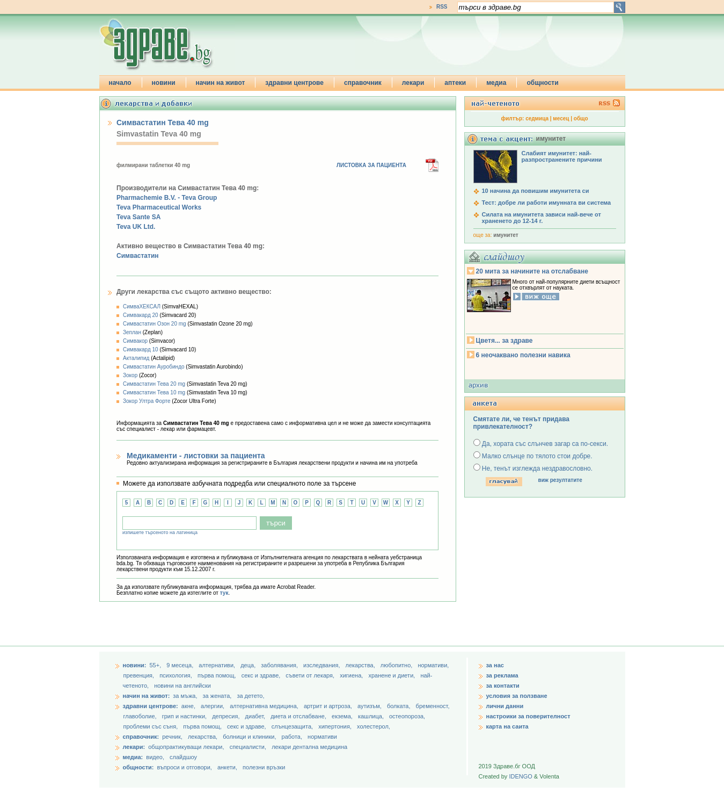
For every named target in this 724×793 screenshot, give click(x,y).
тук (224, 593)
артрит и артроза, (329, 706)
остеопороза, (407, 716)
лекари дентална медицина (309, 747)
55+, (156, 665)
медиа (496, 82)
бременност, (433, 706)
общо (581, 118)
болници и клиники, (249, 736)
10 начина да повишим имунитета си (535, 191)
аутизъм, (370, 706)
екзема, (343, 716)
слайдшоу (183, 757)
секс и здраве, (262, 675)
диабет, (256, 716)
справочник (363, 82)
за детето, (250, 696)
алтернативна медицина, (265, 706)
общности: (138, 767)
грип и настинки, (185, 716)
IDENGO (520, 776)
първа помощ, (218, 675)
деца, (248, 665)
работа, (292, 736)
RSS (442, 7)
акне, (189, 706)
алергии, (213, 706)
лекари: (134, 747)
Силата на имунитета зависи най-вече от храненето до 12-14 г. (541, 217)
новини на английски (182, 685)
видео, (155, 757)
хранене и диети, (392, 675)
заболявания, (280, 665)
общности (542, 82)
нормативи (322, 736)
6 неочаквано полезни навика (523, 355)
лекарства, (361, 665)
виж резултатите (560, 480)
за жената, (217, 696)
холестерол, (373, 726)
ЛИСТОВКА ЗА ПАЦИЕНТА (371, 165)
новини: (135, 665)
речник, (172, 736)
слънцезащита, (293, 726)
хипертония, (335, 726)
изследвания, (322, 665)
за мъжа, (185, 696)
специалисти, (248, 747)
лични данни (505, 706)
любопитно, (397, 665)
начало (120, 82)
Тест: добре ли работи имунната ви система (546, 202)
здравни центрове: (150, 706)
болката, (399, 706)
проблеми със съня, (151, 726)
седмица (537, 118)
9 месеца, (180, 665)
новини (163, 82)
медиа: (133, 757)
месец (561, 118)
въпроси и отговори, (184, 767)
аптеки (455, 82)
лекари (413, 82)
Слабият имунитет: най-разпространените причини (562, 156)
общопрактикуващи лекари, (186, 747)
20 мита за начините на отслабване (532, 271)
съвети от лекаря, (311, 675)
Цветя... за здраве (504, 340)
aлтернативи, (218, 665)
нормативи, (433, 665)
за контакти (503, 685)
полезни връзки (264, 767)
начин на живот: (146, 696)
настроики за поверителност (528, 716)
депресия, (226, 716)
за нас (495, 665)
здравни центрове (294, 82)
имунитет (505, 235)
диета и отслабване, (299, 716)
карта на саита (507, 726)
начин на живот (220, 82)
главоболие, (140, 716)
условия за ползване (516, 696)
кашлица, (371, 716)
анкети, (227, 767)
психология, (176, 675)
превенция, (139, 675)
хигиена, (352, 675)
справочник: (141, 736)
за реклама (502, 675)
